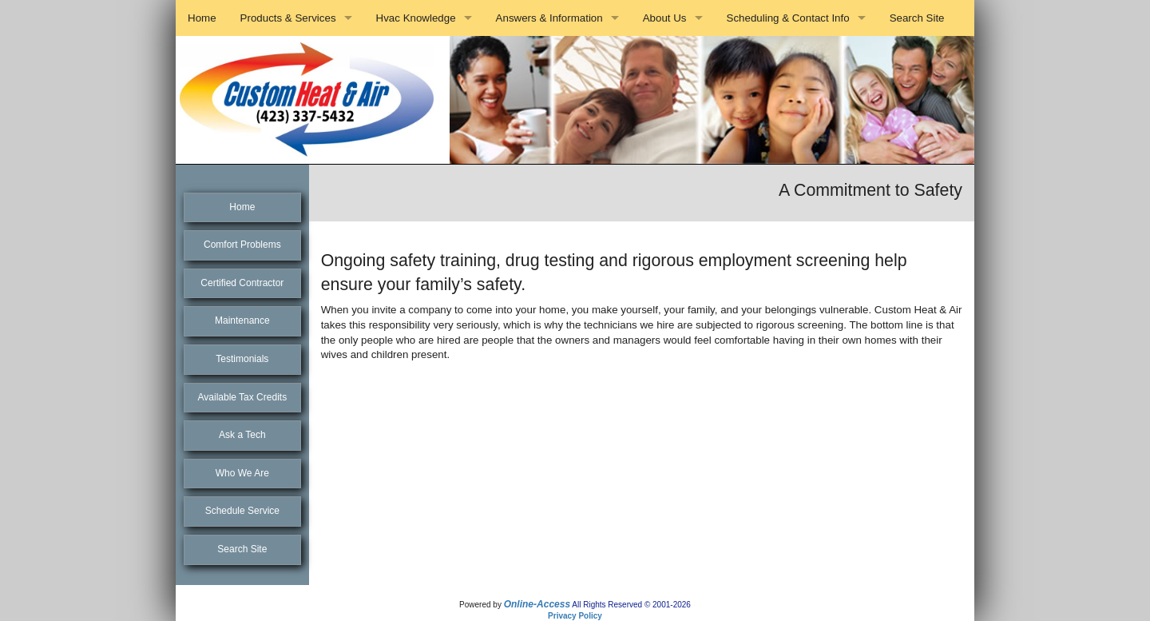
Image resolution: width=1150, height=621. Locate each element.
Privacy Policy (575, 615)
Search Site (917, 18)
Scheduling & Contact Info (788, 18)
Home (202, 18)
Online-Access (537, 604)
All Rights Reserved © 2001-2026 (631, 604)
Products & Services (288, 18)
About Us (665, 18)
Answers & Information (549, 18)
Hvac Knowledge (416, 18)
